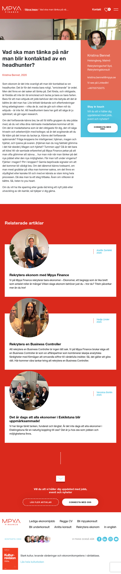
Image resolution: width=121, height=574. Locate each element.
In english (110, 527)
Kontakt (96, 9)
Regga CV (66, 521)
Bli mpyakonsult (87, 521)
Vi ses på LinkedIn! (98, 82)
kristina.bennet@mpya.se (101, 77)
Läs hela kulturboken (32, 561)
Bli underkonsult (39, 527)
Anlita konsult (63, 527)
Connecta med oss (80, 502)
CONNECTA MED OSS (102, 128)
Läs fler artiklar (41, 502)
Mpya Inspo (31, 9)
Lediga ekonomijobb (42, 521)
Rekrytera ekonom (87, 527)
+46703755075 (96, 87)
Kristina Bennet (98, 55)
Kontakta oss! (13, 539)
